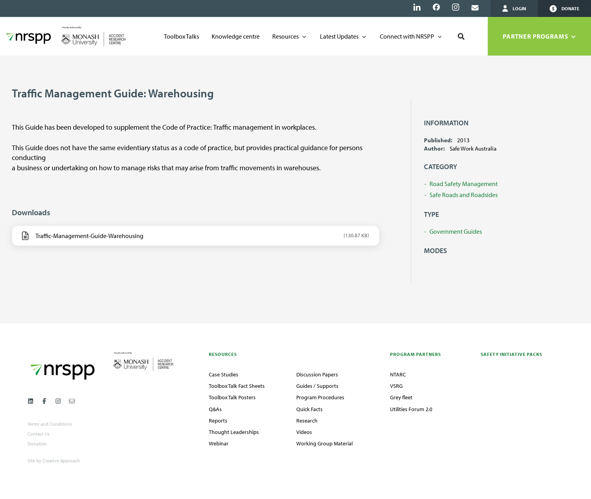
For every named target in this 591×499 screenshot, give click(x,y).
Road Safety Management (463, 184)
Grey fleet (401, 397)
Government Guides (455, 231)
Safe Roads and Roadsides (463, 195)
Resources (285, 36)
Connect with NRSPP (407, 36)
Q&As (215, 409)
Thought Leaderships (234, 432)
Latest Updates (339, 36)
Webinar (219, 443)
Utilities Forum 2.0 (411, 409)
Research (307, 420)
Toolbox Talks (181, 36)
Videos (304, 432)
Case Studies (223, 374)
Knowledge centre (236, 36)
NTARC (398, 374)
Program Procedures (320, 397)
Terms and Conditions (50, 424)
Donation (37, 443)
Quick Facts (309, 409)
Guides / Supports (317, 386)
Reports (218, 420)
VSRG (396, 386)
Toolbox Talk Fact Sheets (237, 386)
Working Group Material (324, 443)
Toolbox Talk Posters (232, 397)
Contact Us (39, 434)
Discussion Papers (317, 374)
